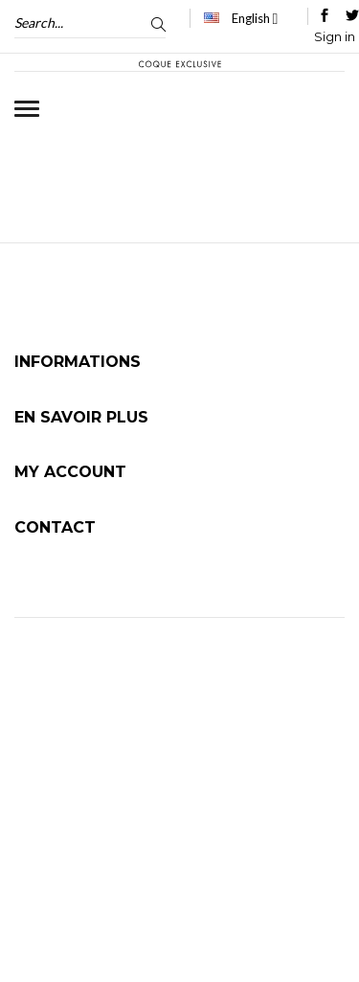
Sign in (334, 36)
